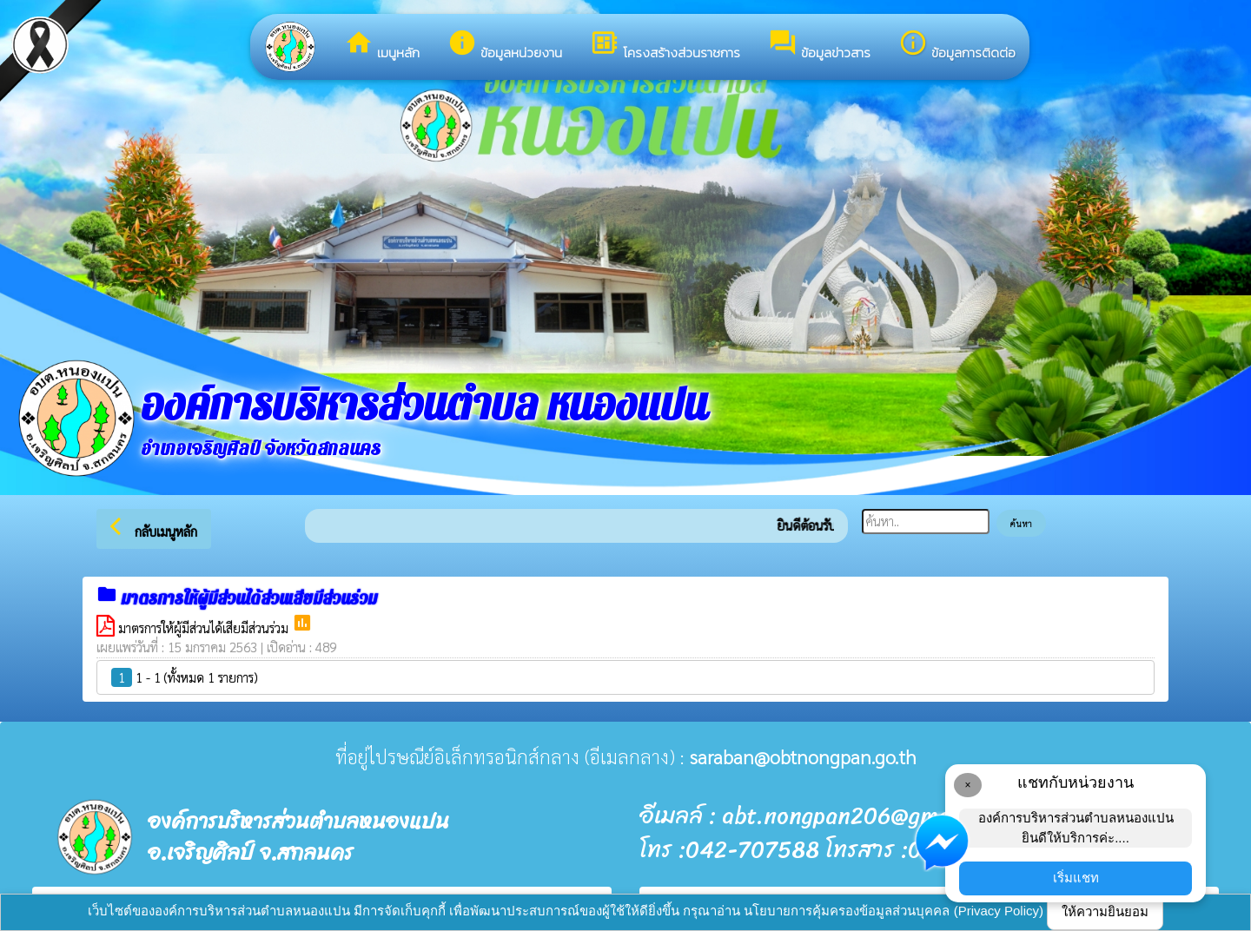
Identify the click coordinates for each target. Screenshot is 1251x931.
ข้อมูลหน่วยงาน (504, 45)
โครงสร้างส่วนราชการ (665, 45)
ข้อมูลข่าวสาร (819, 45)
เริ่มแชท (1076, 877)
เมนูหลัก (382, 45)
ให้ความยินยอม (1105, 911)
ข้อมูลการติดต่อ (957, 45)
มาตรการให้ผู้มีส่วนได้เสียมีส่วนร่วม (205, 627)
